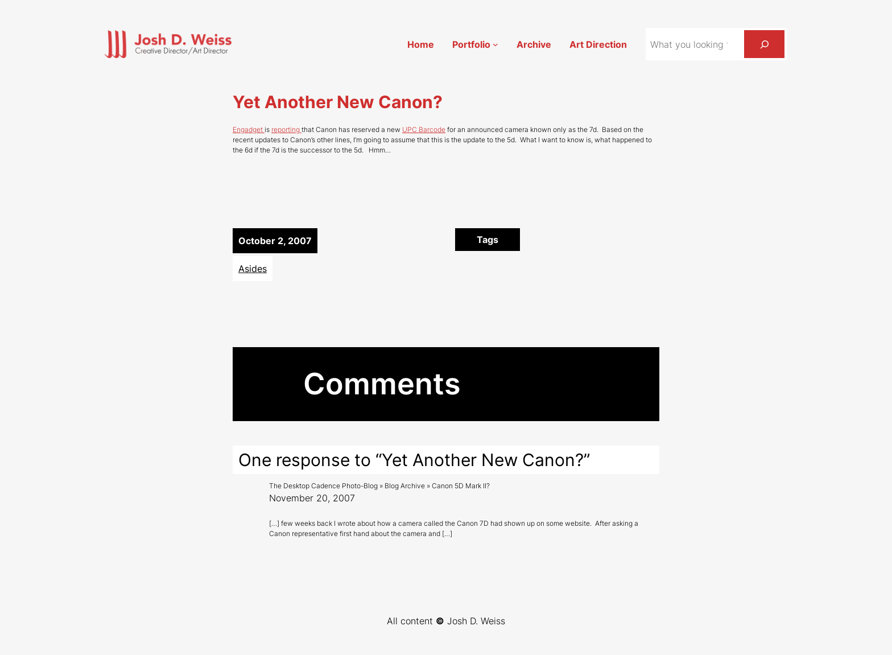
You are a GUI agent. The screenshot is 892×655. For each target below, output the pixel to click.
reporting (286, 129)
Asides (252, 268)
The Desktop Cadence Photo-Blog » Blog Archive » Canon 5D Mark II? (379, 485)
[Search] (764, 44)
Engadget (249, 129)
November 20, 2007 (312, 498)
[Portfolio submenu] (495, 44)
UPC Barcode (423, 129)
